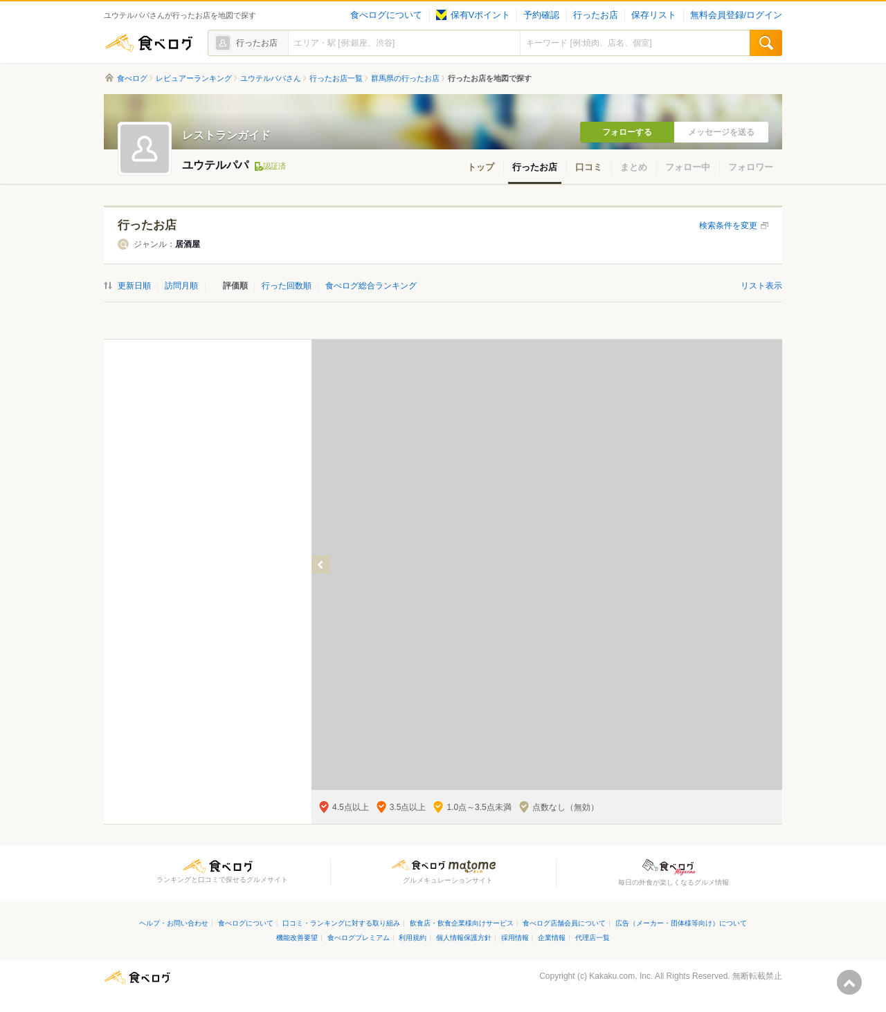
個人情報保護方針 (463, 937)
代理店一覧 (592, 937)
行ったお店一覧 (336, 78)
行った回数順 (286, 286)
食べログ (149, 43)
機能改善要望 (297, 937)
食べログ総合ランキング (371, 286)
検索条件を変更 (728, 225)
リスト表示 (761, 286)
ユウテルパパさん (270, 78)
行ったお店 (595, 15)
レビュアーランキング (194, 78)
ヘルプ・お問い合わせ (173, 923)
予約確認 (541, 15)
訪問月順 (181, 286)
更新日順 (134, 286)
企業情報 (552, 937)
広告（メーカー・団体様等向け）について (681, 923)
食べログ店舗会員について (564, 923)
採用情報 (515, 937)
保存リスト (653, 15)
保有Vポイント (473, 15)
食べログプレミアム (358, 937)
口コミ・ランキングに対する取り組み (341, 923)
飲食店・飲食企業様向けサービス (462, 923)
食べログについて (386, 15)
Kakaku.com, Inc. (621, 976)
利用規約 (412, 937)
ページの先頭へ (849, 982)
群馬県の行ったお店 (405, 78)
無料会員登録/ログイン (736, 15)
